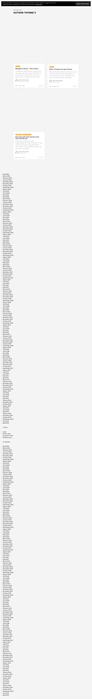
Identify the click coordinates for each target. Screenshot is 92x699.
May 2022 (6, 263)
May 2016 (6, 396)
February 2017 (7, 381)
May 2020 (6, 308)
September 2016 (8, 389)
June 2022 (6, 261)
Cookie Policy (39, 4)
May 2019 (6, 331)
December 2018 (8, 340)
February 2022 (7, 268)
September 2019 (8, 323)
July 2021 (6, 282)
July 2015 (6, 408)
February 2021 (7, 291)
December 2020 (8, 295)
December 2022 (8, 249)
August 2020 (7, 302)
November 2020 (8, 297)
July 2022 (6, 259)
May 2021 (6, 285)
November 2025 (8, 184)
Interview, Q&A (27, 134)
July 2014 (6, 421)
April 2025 (6, 197)
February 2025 (7, 200)
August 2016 (7, 391)
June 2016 (6, 395)
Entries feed (6, 434)
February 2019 (7, 336)
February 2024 (7, 223)
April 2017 (6, 378)
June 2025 (6, 193)
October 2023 (7, 231)
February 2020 (7, 314)
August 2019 (7, 325)
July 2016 (6, 393)
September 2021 (8, 278)
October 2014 (7, 417)
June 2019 (6, 329)
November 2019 (8, 319)
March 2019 (6, 334)
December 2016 (8, 383)
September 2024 (8, 210)
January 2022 (7, 270)
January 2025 (7, 202)
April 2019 (6, 332)
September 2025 (8, 187)
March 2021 (6, 289)
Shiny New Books (24, 80)
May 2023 (6, 240)
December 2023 (8, 227)
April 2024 (6, 219)
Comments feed (8, 435)
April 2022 (6, 265)
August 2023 (7, 234)
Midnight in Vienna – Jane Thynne (26, 69)
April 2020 (6, 310)
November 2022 (8, 251)
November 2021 (8, 274)
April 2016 (6, 398)
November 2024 (8, 206)
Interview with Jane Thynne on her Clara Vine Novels (27, 137)
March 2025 (6, 199)
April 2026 (6, 174)
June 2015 (6, 410)
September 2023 (8, 233)
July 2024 (6, 214)
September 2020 (8, 300)
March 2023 (6, 244)
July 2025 (6, 191)
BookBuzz (18, 134)
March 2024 (6, 221)
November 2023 (8, 229)
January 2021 (7, 293)
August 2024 (7, 212)
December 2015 (8, 402)
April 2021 (6, 287)
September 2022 (8, 255)
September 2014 (8, 419)
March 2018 (6, 357)
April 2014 (6, 423)
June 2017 (6, 374)
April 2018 (6, 355)
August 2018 (7, 347)
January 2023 (7, 248)
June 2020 (6, 306)
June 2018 (6, 351)
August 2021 (7, 280)
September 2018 (8, 346)
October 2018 (7, 344)
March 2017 (6, 380)
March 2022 (6, 266)
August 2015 (7, 406)
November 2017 (7, 364)
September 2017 (8, 368)
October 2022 (7, 253)
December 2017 (7, 363)
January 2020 (7, 315)
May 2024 (6, 217)
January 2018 (7, 361)
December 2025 (8, 182)
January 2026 (7, 180)
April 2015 (6, 412)
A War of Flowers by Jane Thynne (60, 69)
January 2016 (7, 400)
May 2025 (6, 195)
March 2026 (6, 176)
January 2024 (7, 225)
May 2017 (6, 376)
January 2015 (7, 413)
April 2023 (6, 242)
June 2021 (6, 283)
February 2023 (7, 246)
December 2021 (8, 272)
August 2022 (7, 257)
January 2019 (7, 338)
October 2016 (7, 387)
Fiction (18, 66)
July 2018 (6, 349)
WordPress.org (7, 437)
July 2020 (6, 304)
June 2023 (6, 238)
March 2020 (6, 312)
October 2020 (7, 298)
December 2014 (8, 415)
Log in (4, 432)
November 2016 (8, 385)
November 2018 (8, 342)
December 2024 (8, 204)
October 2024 (7, 208)
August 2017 (7, 370)
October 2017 (7, 366)
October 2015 (7, 404)
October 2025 (7, 185)
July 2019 (6, 327)
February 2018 (7, 359)
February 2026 (7, 178)
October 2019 (7, 321)
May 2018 (6, 353)
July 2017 (6, 372)
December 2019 (8, 317)
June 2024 (6, 216)
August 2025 (7, 189)
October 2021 (7, 276)
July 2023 (6, 236)
